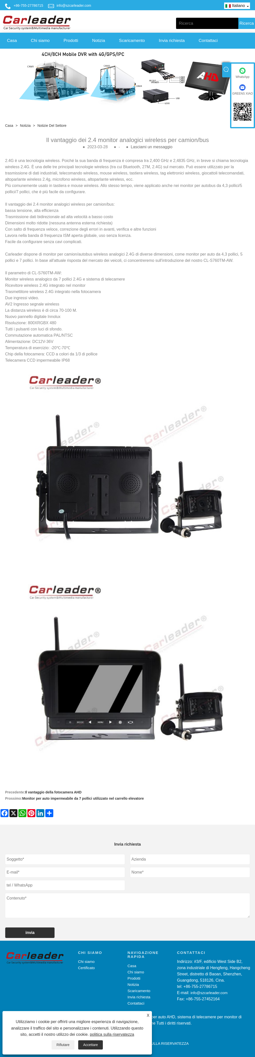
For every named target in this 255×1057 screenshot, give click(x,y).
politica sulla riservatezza (112, 1034)
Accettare (90, 1045)
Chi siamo (40, 40)
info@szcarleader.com (74, 5)
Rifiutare (63, 1045)
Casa (12, 40)
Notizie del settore (51, 126)
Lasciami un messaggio (151, 147)
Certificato (86, 968)
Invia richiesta (172, 40)
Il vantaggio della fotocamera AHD (53, 792)
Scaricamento (132, 40)
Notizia (98, 40)
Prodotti (71, 40)
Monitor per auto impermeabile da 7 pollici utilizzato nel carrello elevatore (83, 798)
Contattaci (208, 40)
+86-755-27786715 (28, 5)
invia (29, 932)
